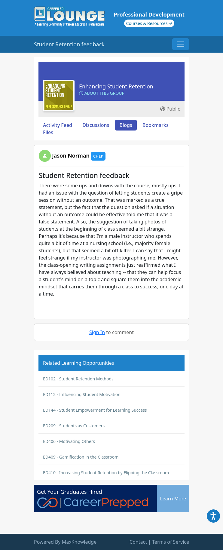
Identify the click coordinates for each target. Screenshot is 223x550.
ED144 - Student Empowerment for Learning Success (95, 410)
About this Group (101, 93)
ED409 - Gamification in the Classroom (80, 457)
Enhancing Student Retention (116, 86)
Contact (138, 542)
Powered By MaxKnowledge (65, 542)
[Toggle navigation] (180, 44)
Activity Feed (57, 125)
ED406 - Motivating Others (69, 441)
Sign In (97, 332)
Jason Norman (71, 155)
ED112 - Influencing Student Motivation (82, 394)
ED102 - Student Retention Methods (78, 379)
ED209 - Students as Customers (74, 426)
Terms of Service (170, 542)
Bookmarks (155, 125)
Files (48, 132)
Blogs (126, 125)
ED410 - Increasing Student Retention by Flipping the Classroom (106, 472)
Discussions (95, 125)
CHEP (98, 156)
